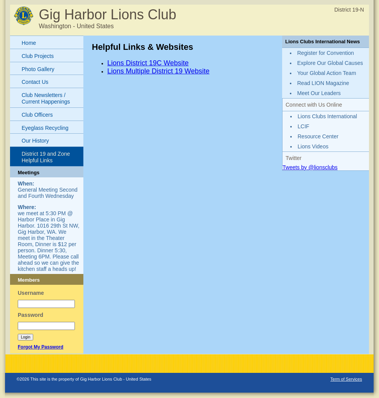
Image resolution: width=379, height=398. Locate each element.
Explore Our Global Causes (330, 63)
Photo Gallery (38, 69)
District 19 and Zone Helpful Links (46, 157)
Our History (35, 141)
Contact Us (35, 82)
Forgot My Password (40, 347)
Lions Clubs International (327, 116)
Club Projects (38, 56)
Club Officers (37, 115)
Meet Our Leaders (319, 93)
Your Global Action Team (326, 73)
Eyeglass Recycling (45, 128)
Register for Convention (325, 53)
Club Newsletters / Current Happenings (46, 98)
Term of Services (346, 379)
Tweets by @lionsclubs (310, 167)
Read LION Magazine (323, 83)
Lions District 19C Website (148, 63)
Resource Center (318, 136)
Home (29, 43)
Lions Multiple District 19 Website (158, 71)
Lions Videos (313, 146)
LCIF (303, 126)
